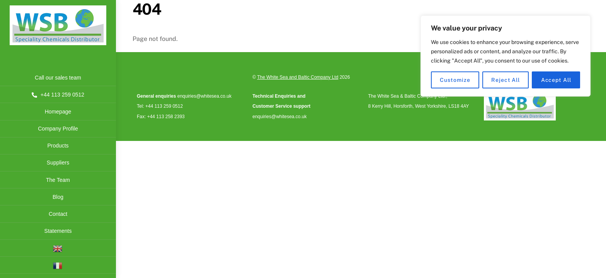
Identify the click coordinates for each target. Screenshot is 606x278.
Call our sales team (58, 78)
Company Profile (58, 128)
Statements (58, 231)
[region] (505, 56)
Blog (58, 197)
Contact (58, 214)
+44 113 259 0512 (58, 95)
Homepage (58, 111)
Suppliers (58, 162)
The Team (58, 180)
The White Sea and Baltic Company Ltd (297, 77)
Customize (455, 80)
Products (57, 145)
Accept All (556, 80)
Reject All (505, 80)
